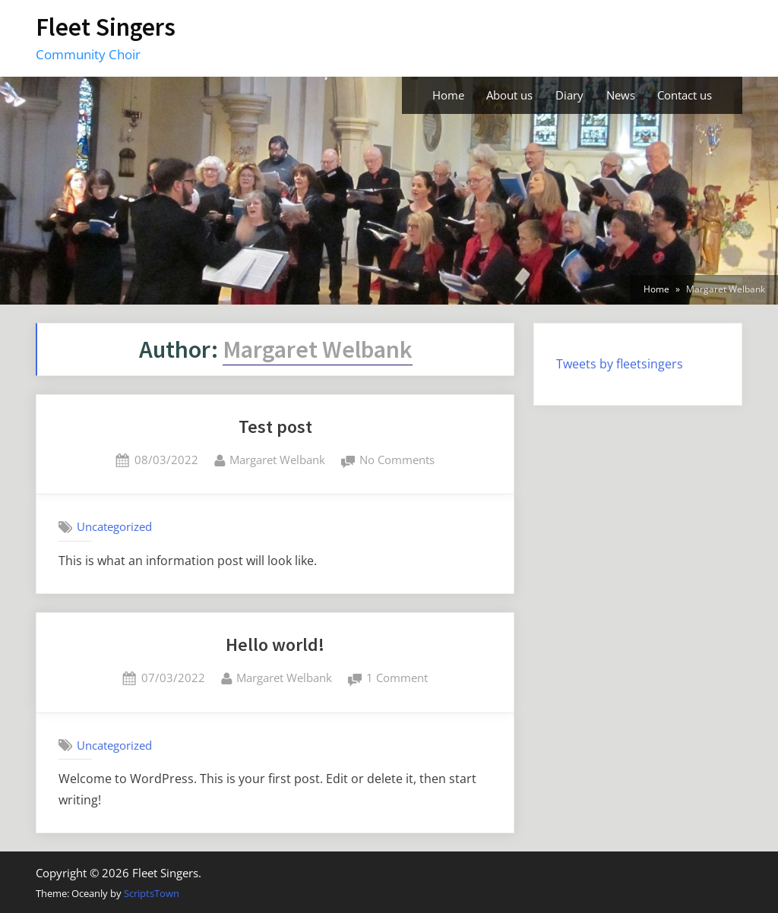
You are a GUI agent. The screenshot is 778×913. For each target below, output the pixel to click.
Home (448, 95)
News (620, 95)
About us (509, 95)
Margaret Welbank (277, 458)
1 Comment (397, 678)
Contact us (684, 95)
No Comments (397, 460)
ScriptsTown (151, 893)
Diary (569, 95)
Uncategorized (114, 526)
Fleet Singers (106, 27)
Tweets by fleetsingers (619, 363)
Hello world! (275, 644)
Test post (275, 426)
